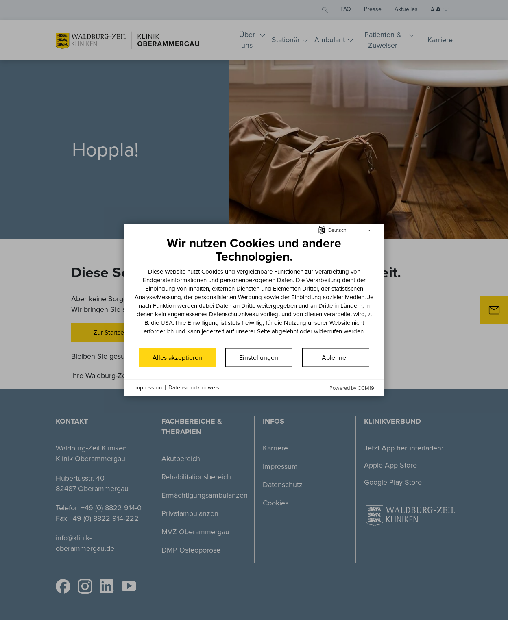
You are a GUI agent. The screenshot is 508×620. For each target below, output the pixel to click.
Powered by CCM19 (351, 388)
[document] (254, 291)
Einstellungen (258, 357)
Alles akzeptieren (177, 357)
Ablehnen (336, 357)
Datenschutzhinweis (193, 388)
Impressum (148, 388)
